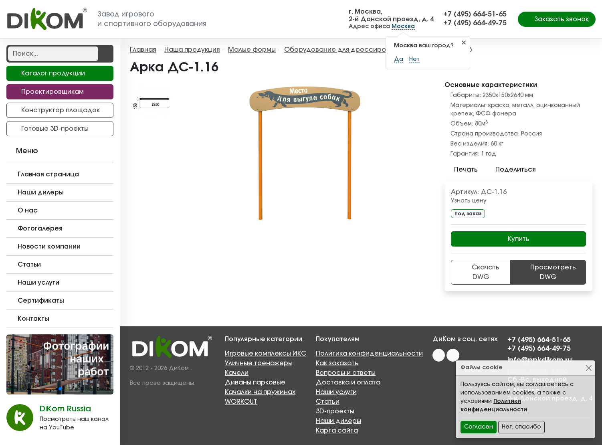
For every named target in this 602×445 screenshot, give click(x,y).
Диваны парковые (255, 382)
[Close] (588, 368)
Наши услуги (336, 392)
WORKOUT (241, 401)
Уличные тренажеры (259, 363)
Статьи (327, 401)
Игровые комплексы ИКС (265, 353)
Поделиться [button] (510, 169)
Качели (236, 373)
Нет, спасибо (521, 427)
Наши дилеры (338, 421)
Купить (518, 239)
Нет (414, 59)
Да (398, 59)
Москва (403, 26)
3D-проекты (335, 411)
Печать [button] (461, 169)
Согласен (478, 427)
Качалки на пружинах (260, 392)
